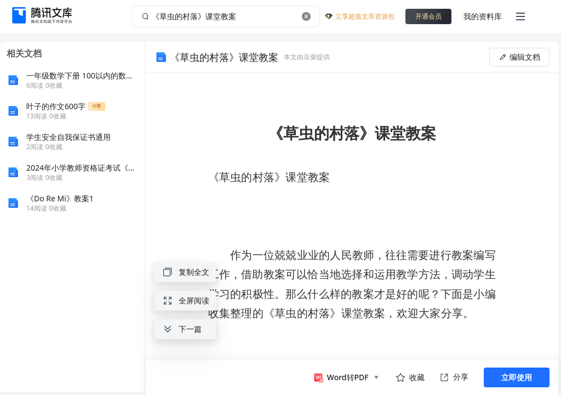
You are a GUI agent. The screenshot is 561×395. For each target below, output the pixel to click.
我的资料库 (482, 16)
